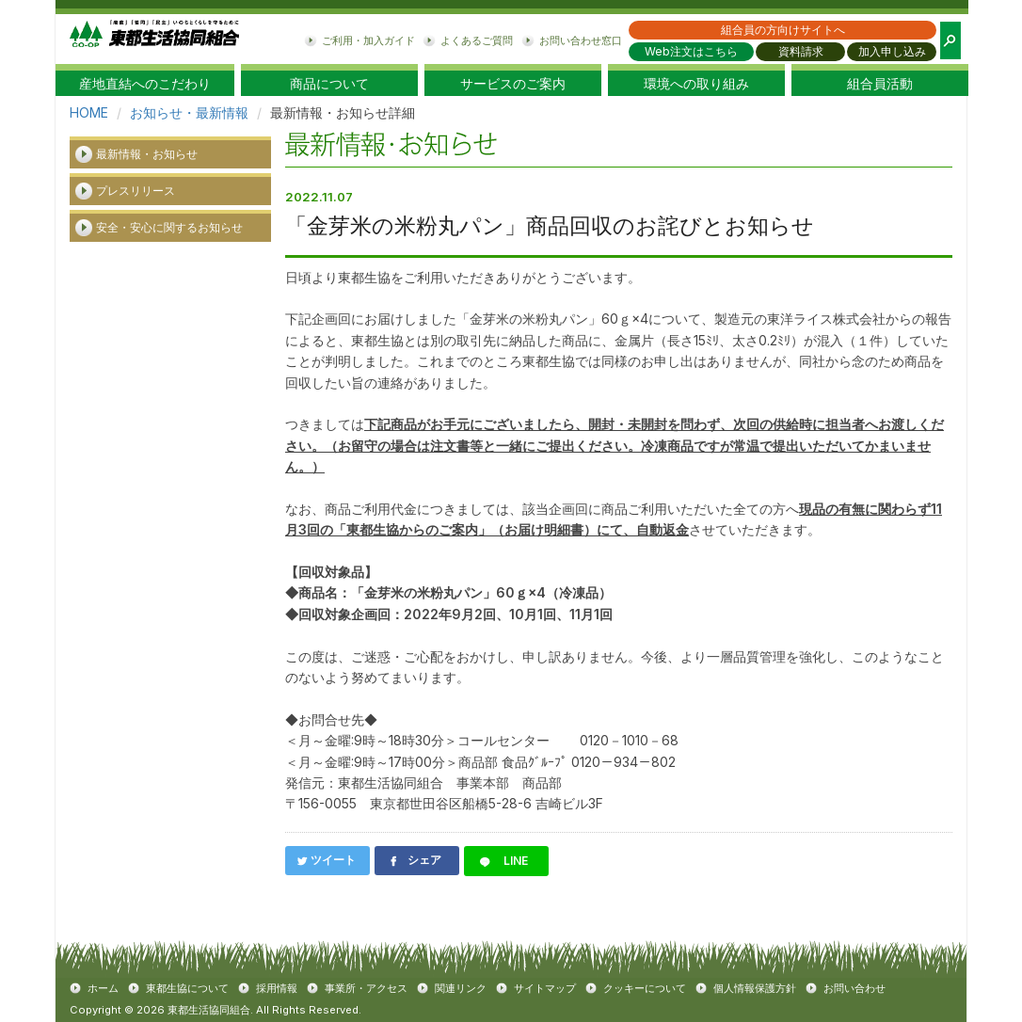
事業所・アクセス (366, 988)
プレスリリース (135, 191)
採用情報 (276, 988)
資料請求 (800, 51)
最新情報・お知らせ (147, 154)
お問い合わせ (854, 988)
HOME (89, 112)
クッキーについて (644, 988)
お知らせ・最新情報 (189, 112)
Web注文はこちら (691, 51)
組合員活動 (880, 83)
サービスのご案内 (513, 83)
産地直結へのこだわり (145, 83)
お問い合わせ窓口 (580, 40)
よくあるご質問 (476, 40)
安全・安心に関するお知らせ (169, 227)
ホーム (103, 988)
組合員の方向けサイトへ (783, 30)
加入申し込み (892, 51)
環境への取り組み (696, 83)
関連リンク (461, 988)
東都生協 (154, 39)
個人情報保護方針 (754, 988)
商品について (329, 83)
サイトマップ (545, 988)
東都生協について (187, 988)
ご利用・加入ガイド (368, 40)
